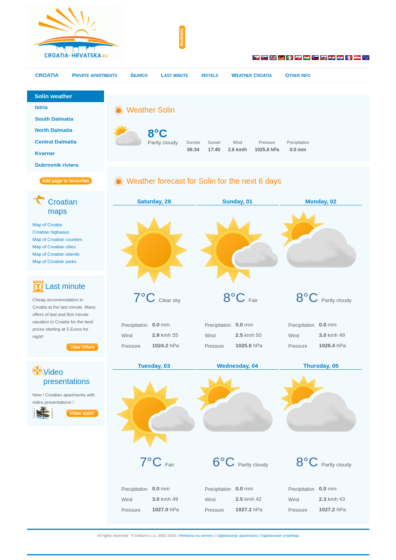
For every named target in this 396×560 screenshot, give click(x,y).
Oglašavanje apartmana (237, 535)
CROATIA (47, 75)
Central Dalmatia (56, 142)
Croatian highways (50, 232)
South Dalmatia (54, 119)
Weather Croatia (252, 75)
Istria (41, 107)
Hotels (209, 75)
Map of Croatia (47, 224)
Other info (297, 75)
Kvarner (45, 153)
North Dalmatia (54, 130)
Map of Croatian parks (54, 261)
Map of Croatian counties (57, 239)
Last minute (174, 75)
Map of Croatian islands (55, 254)
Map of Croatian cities (54, 246)
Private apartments (94, 75)
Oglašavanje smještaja (279, 535)
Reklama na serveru (196, 535)
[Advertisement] (278, 37)
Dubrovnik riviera (57, 165)
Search (139, 75)
